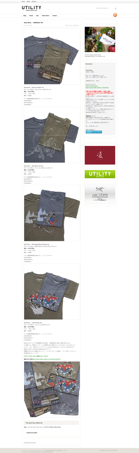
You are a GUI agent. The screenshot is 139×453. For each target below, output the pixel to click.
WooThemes (114, 450)
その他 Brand (75, 25)
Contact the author (31, 432)
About (28, 1)
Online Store (45, 15)
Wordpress (50, 451)
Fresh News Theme (104, 450)
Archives (34, 1)
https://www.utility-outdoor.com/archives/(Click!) (46, 359)
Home (23, 1)
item (37, 15)
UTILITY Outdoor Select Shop (48, 9)
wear (70, 25)
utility (25, 427)
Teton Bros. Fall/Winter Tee (33, 22)
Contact (54, 15)
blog (25, 15)
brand (31, 15)
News (67, 25)
